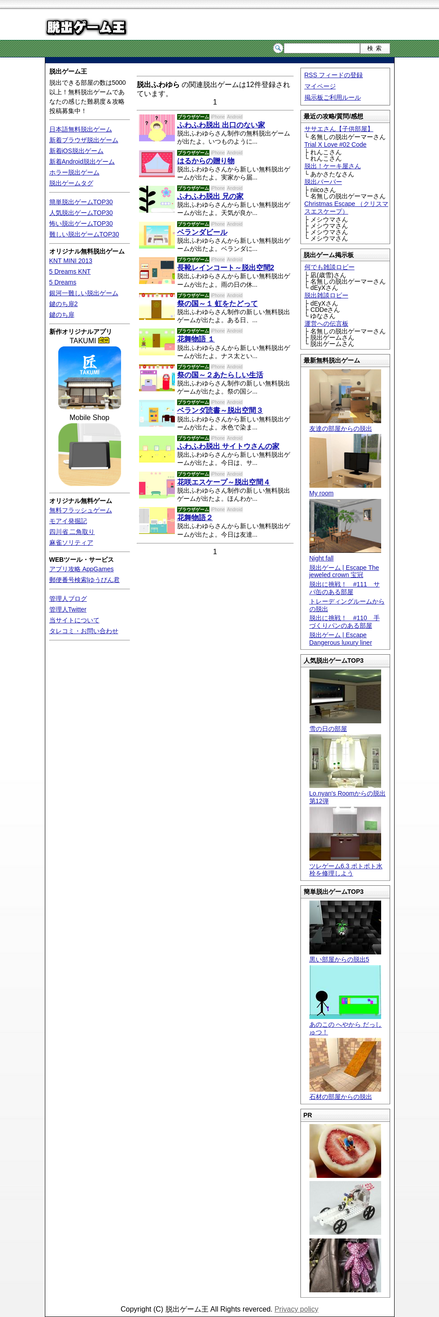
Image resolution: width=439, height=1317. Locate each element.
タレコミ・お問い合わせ (83, 630)
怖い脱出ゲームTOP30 (81, 223)
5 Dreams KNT (70, 271)
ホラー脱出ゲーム (74, 172)
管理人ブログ (68, 598)
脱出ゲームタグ (71, 183)
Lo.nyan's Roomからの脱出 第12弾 (347, 793)
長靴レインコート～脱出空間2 (225, 267)
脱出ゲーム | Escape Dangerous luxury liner (340, 638)
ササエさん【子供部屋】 (339, 128)
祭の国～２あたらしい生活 (220, 375)
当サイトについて (74, 620)
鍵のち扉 (61, 314)
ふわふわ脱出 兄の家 (210, 196)
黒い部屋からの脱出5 (345, 956)
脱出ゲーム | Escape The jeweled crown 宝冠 (344, 571)
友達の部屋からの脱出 (345, 424)
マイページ (320, 86)
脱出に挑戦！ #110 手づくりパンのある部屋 (344, 621)
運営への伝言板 (326, 323)
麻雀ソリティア (71, 542)
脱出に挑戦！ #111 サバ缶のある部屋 (344, 588)
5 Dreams (63, 282)
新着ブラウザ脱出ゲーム (83, 140)
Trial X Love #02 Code (335, 144)
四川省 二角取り (72, 531)
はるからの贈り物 (206, 161)
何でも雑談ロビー (329, 267)
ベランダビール (202, 232)
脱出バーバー (323, 181)
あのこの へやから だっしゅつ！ (345, 1024)
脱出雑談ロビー (326, 295)
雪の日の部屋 (345, 725)
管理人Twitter (68, 609)
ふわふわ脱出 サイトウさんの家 (228, 446)
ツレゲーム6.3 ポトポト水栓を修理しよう (345, 866)
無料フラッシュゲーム (80, 510)
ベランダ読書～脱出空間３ (220, 410)
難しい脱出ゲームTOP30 (84, 234)
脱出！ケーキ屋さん (332, 166)
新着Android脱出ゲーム (82, 161)
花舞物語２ (195, 517)
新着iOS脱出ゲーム (76, 150)
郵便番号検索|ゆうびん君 (84, 579)
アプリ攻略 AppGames (81, 569)
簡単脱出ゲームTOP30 (81, 202)
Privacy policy (296, 1309)
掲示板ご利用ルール (332, 97)
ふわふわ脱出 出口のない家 (221, 125)
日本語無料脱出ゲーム (80, 129)
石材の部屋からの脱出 (345, 1093)
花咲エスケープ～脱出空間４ (223, 482)
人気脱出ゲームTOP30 (81, 212)
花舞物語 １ (196, 339)
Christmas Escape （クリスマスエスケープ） (346, 207)
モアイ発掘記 (68, 521)
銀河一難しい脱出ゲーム (83, 293)
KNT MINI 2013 (70, 260)
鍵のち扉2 (63, 303)
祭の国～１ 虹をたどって (217, 303)
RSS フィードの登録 (333, 75)
